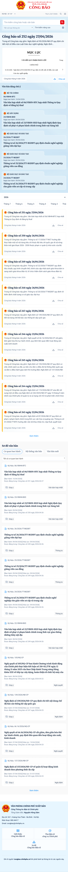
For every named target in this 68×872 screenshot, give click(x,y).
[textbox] (18, 28)
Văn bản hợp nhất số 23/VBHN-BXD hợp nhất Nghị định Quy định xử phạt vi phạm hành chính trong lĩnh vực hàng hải (32, 124)
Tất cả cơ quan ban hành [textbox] (13, 459)
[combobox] (18, 28)
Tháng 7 (7, 204)
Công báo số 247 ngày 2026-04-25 (31, 710)
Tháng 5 (30, 204)
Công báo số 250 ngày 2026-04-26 (31, 513)
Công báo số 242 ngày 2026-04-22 (31, 679)
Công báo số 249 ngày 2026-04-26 (31, 544)
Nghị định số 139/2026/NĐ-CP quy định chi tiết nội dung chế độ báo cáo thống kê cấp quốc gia (33, 702)
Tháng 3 (54, 204)
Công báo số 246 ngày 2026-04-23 (31, 745)
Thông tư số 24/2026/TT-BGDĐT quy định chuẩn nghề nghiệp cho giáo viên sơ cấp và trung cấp (33, 185)
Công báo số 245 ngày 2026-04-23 (31, 776)
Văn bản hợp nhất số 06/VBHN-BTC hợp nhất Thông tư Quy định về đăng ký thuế (32, 104)
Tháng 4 (42, 204)
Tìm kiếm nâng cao (49, 28)
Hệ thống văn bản (34, 451)
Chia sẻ (62, 79)
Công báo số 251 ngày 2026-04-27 (31, 481)
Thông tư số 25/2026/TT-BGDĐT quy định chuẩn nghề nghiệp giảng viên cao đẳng (33, 165)
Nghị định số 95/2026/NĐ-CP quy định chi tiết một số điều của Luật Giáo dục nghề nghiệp (35, 71)
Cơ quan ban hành (12, 451)
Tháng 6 (18, 204)
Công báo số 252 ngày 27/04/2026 (27, 37)
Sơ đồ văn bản (10, 445)
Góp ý (9, 487)
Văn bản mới (53, 451)
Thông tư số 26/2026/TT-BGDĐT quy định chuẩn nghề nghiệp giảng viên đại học (33, 144)
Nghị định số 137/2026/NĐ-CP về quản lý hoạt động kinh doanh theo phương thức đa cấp (31, 768)
